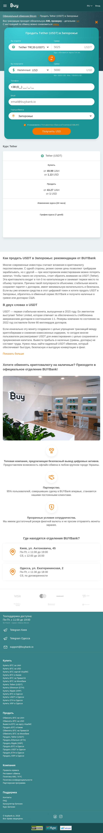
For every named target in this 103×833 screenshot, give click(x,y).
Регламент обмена (11, 773)
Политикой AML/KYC (70, 125)
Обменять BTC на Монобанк (16, 734)
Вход (97, 6)
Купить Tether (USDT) (12, 684)
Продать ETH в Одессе (13, 753)
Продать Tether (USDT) (13, 737)
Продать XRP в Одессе (13, 756)
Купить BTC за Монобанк (14, 681)
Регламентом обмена (50, 125)
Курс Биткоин (9, 807)
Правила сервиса (11, 770)
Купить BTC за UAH (12, 665)
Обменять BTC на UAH (13, 718)
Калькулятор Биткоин (13, 804)
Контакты (7, 797)
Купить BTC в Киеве (12, 675)
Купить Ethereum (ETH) (13, 687)
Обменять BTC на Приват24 (16, 730)
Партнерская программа (14, 783)
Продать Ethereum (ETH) (14, 740)
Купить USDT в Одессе (13, 697)
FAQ (5, 801)
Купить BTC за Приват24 (14, 678)
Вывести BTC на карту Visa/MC (17, 724)
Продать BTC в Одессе (13, 746)
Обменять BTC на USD (13, 721)
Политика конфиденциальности (17, 780)
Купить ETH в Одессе (13, 700)
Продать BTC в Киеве (13, 727)
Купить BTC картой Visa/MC (15, 672)
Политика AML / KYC (12, 776)
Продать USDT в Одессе (14, 749)
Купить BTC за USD (12, 669)
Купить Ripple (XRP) (12, 691)
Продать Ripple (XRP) (13, 743)
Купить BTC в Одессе (13, 694)
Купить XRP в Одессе (13, 703)
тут (77, 21)
